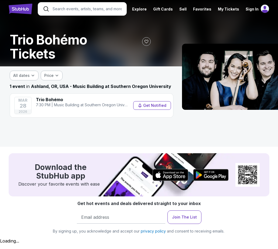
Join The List (184, 217)
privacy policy (153, 231)
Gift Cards (163, 9)
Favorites (202, 9)
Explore (139, 9)
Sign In (252, 9)
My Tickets (228, 9)
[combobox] (24, 75)
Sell (183, 9)
